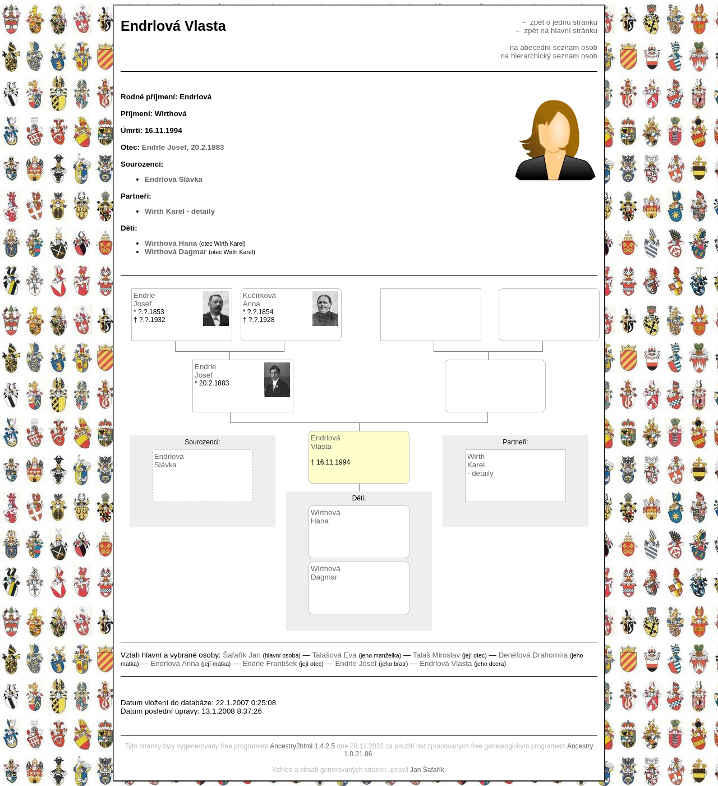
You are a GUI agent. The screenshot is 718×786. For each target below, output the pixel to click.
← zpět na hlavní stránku (556, 30)
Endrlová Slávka (173, 179)
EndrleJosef (144, 299)
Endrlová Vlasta (446, 663)
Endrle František (269, 663)
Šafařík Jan (241, 655)
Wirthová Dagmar (175, 251)
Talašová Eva (334, 655)
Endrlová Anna (174, 663)
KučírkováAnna (259, 299)
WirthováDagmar (325, 572)
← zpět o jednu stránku (559, 22)
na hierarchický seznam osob (548, 56)
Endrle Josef (355, 663)
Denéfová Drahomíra (533, 655)
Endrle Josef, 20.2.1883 (183, 147)
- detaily (201, 211)
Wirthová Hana (171, 243)
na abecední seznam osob (553, 47)
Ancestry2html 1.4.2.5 (302, 746)
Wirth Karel (165, 211)
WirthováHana (325, 516)
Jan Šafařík (427, 770)
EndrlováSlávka (169, 460)
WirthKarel (476, 460)
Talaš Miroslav (436, 655)
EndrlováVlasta (325, 442)
